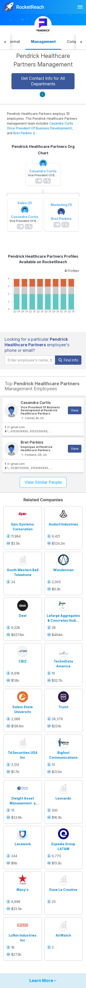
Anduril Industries (63, 524)
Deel (22, 616)
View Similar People (43, 482)
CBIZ (23, 661)
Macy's (23, 890)
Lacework (23, 844)
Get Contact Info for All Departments (43, 81)
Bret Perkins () (24, 133)
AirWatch (63, 935)
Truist (63, 707)
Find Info (68, 360)
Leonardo (63, 798)
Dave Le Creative (63, 890)
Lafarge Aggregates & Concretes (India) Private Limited (63, 620)
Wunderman (63, 570)
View (74, 410)
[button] (5, 42)
